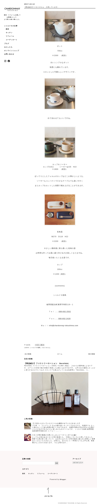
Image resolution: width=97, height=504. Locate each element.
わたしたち (8, 47)
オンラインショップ (11, 50)
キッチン (9, 32)
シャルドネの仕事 (11, 26)
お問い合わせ (9, 54)
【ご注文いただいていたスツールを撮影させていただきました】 (56, 423)
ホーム (59, 354)
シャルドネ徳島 (35, 347)
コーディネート (11, 40)
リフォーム (10, 36)
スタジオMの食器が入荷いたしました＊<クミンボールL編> (54, 435)
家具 (7, 29)
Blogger (63, 479)
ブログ (6, 43)
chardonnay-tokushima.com (66, 326)
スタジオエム (46, 347)
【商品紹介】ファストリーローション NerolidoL (46, 363)
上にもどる (48, 496)
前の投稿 (91, 354)
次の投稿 (28, 354)
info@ (51, 326)
